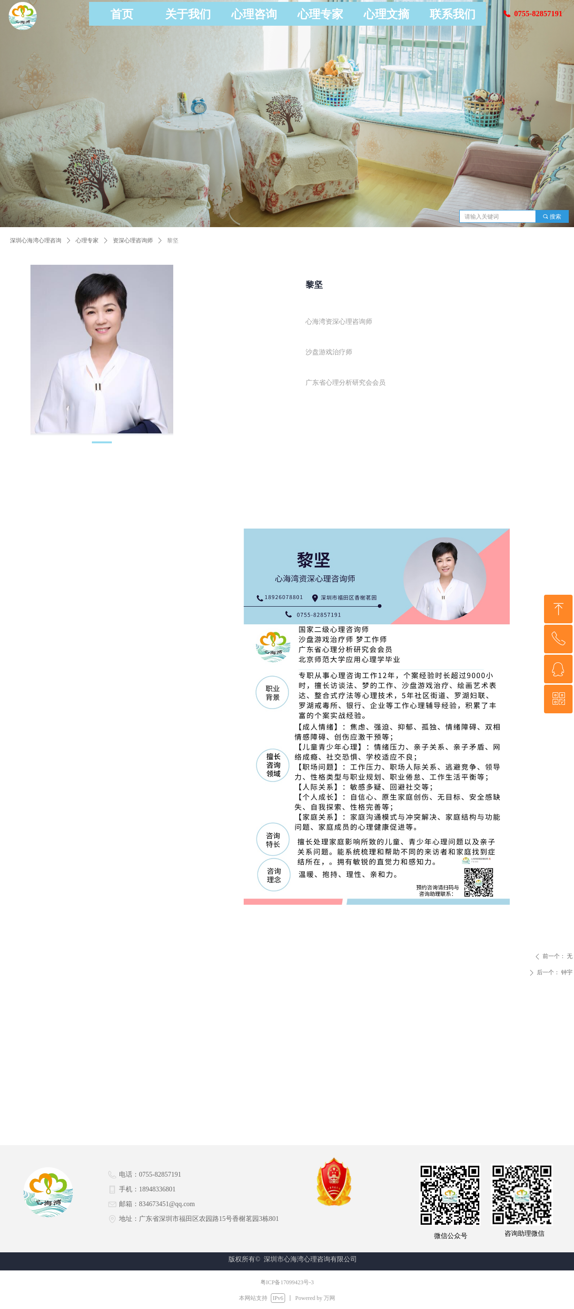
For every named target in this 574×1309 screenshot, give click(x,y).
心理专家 (87, 240)
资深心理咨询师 (133, 240)
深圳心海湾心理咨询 (35, 240)
